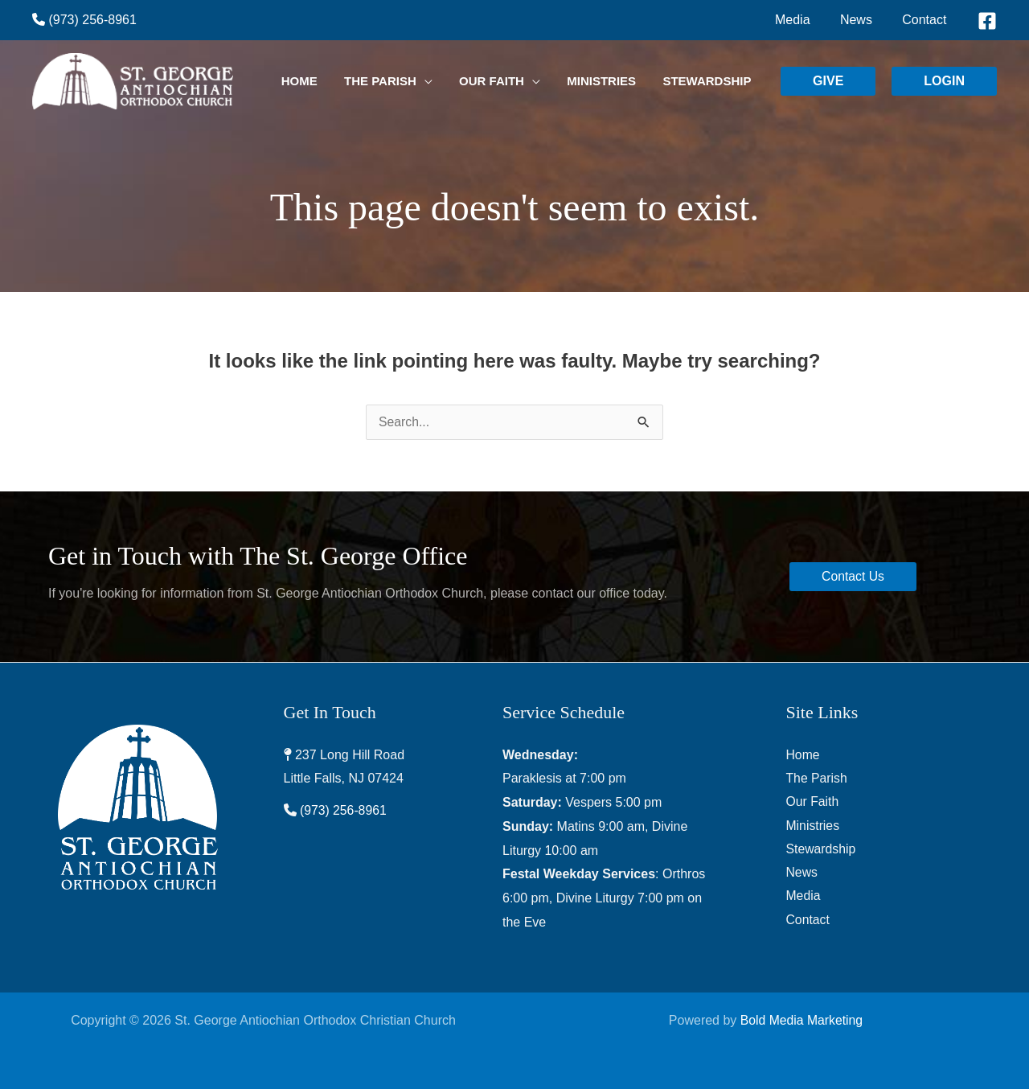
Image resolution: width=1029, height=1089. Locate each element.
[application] (461, 81)
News (802, 874)
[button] (828, 81)
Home (803, 755)
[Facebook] (987, 21)
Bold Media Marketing (802, 1020)
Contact (808, 922)
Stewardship (821, 850)
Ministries (813, 826)
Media (804, 898)
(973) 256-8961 (84, 20)
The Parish (817, 778)
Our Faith (813, 802)
